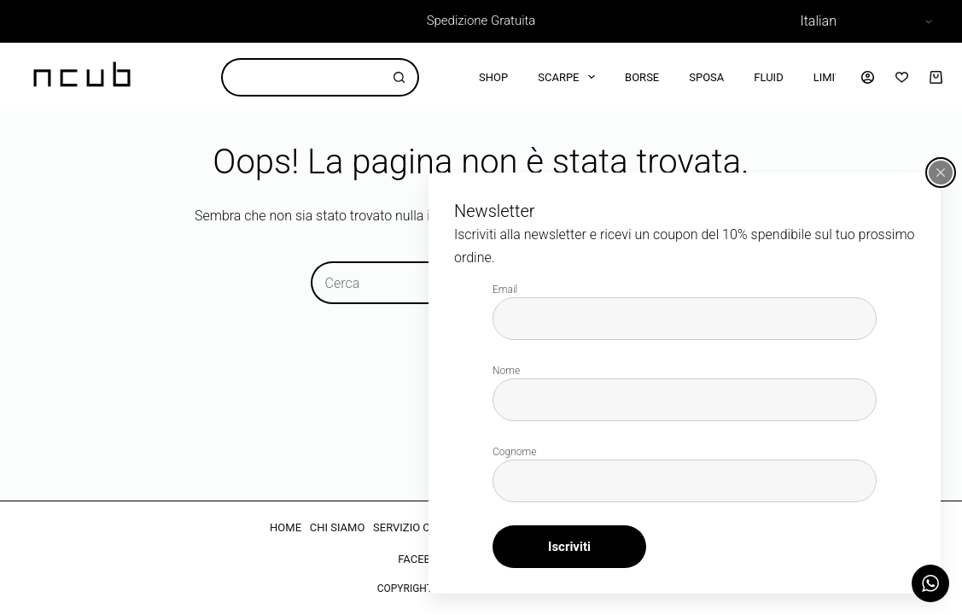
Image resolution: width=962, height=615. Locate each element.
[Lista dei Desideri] (901, 77)
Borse (642, 77)
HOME (285, 527)
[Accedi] (867, 77)
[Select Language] (863, 21)
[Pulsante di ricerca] (400, 77)
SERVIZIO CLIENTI (418, 527)
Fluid (768, 77)
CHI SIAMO (337, 527)
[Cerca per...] (301, 77)
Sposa (706, 77)
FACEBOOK (425, 559)
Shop (493, 77)
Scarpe (570, 77)
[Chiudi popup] (941, 172)
